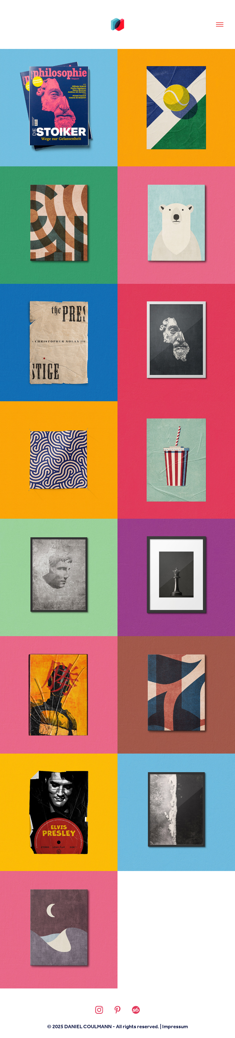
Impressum (175, 1027)
